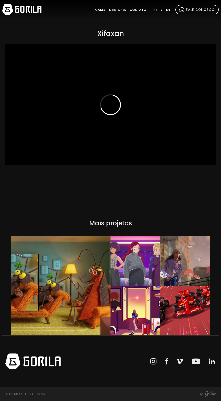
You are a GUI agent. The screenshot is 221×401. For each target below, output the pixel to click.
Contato (138, 9)
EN (168, 9)
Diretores (117, 9)
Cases (100, 9)
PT (155, 9)
